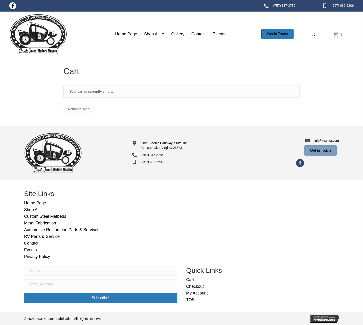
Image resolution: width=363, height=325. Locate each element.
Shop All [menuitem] (31, 209)
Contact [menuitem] (31, 243)
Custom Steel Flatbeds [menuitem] (45, 216)
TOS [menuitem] (190, 299)
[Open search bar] (313, 34)
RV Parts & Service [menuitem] (42, 236)
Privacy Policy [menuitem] (37, 256)
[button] (12, 5)
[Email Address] (100, 284)
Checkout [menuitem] (195, 286)
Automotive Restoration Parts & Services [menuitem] (61, 229)
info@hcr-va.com (326, 140)
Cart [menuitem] (190, 279)
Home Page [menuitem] (35, 203)
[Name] (100, 271)
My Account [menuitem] (197, 293)
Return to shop (78, 109)
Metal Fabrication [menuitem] (40, 223)
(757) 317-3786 (284, 5)
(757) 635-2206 (343, 5)
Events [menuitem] (30, 250)
